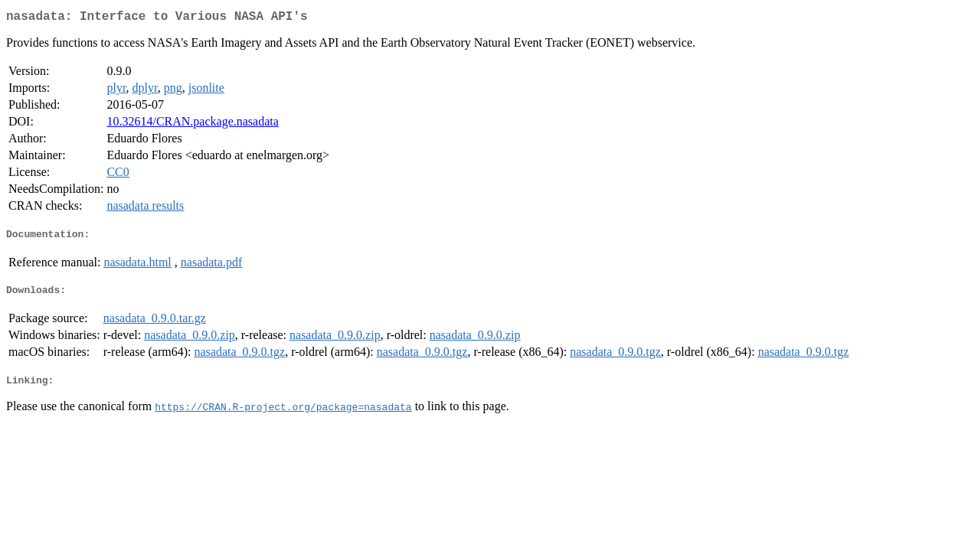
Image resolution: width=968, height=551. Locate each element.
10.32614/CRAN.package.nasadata (192, 124)
